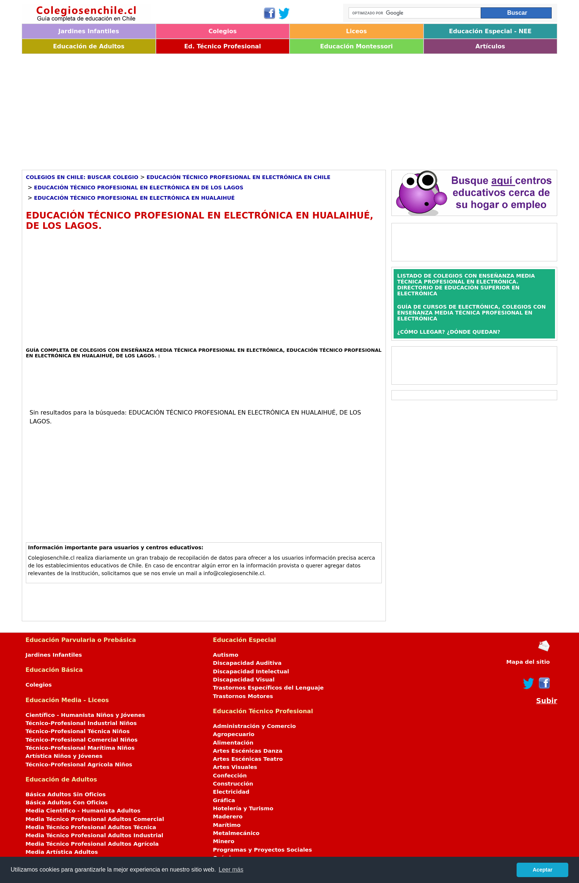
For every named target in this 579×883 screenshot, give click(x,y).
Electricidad (231, 791)
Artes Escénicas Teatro (248, 759)
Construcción (233, 783)
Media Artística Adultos (61, 852)
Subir (546, 701)
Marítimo (227, 825)
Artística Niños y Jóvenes (64, 756)
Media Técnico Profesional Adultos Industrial (94, 835)
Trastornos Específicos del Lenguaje (268, 687)
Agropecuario (234, 734)
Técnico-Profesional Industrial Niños (81, 723)
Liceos (356, 31)
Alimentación (233, 742)
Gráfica (224, 800)
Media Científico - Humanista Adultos (82, 810)
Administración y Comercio (254, 726)
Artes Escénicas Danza (247, 751)
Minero (223, 841)
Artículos (490, 46)
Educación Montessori (356, 46)
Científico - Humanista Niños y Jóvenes (85, 715)
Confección (230, 775)
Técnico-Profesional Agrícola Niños (78, 764)
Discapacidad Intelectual (251, 671)
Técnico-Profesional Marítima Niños (79, 748)
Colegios (222, 31)
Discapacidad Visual (244, 679)
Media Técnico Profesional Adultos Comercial (94, 819)
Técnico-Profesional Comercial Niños (81, 739)
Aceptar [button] (542, 870)
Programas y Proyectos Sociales (262, 849)
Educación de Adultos (88, 46)
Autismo (226, 655)
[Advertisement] (243, 109)
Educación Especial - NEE (490, 31)
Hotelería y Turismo (243, 808)
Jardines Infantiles (88, 31)
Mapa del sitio (528, 662)
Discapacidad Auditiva (247, 663)
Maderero (228, 816)
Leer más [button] (231, 869)
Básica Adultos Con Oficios (66, 802)
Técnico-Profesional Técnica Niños (77, 731)
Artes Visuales (235, 767)
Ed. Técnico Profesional (222, 46)
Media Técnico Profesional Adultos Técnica (90, 827)
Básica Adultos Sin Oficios (65, 794)
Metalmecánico (236, 833)
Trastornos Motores (243, 696)
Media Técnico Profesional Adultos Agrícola (92, 844)
